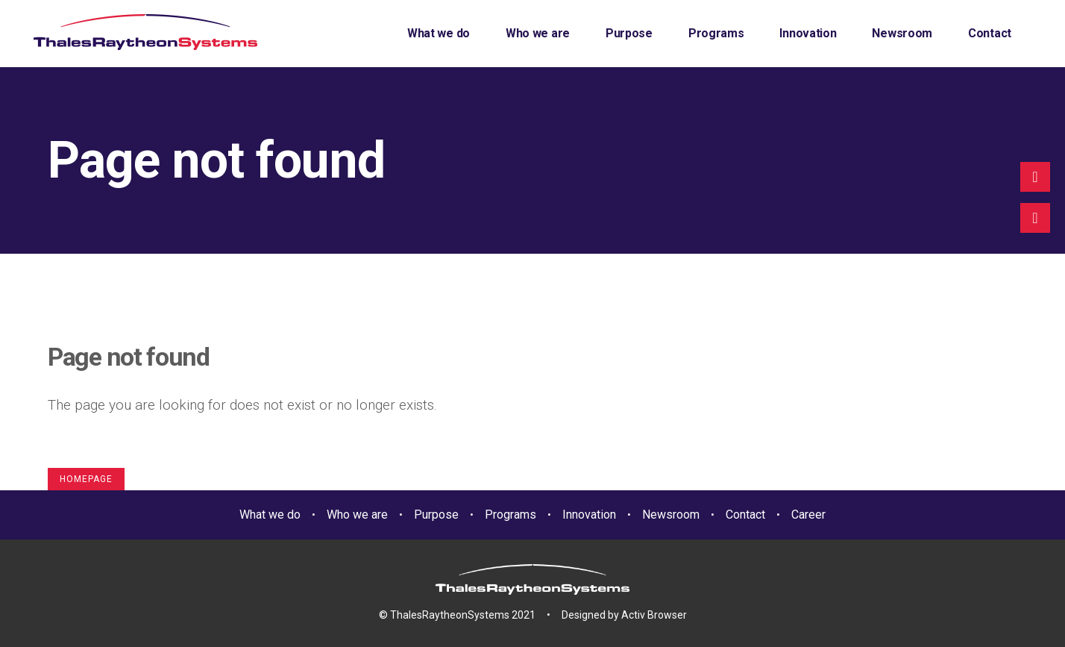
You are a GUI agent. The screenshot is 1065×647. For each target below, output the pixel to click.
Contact (745, 514)
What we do (270, 514)
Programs (510, 514)
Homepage (86, 479)
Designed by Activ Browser (624, 615)
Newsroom (671, 514)
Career (808, 514)
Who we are (357, 514)
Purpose (436, 514)
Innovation (589, 514)
